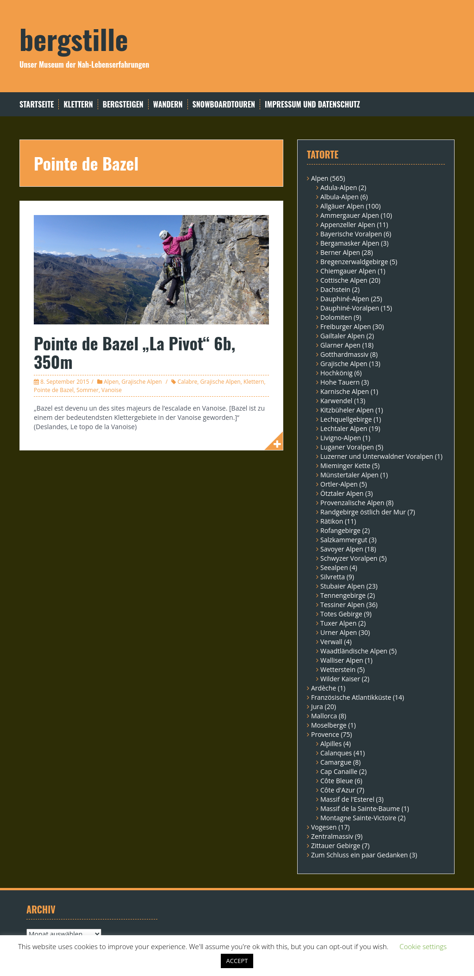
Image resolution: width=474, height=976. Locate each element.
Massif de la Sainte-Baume (360, 808)
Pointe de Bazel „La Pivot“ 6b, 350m (134, 352)
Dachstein (335, 289)
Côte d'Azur (337, 790)
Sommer (87, 390)
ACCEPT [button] (237, 961)
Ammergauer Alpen (349, 215)
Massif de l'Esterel (347, 799)
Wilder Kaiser (340, 678)
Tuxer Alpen (338, 623)
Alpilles (331, 743)
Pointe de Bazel (54, 390)
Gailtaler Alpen (342, 335)
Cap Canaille (338, 771)
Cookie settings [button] (423, 946)
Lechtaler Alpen (343, 428)
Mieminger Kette (345, 465)
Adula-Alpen (338, 187)
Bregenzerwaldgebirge (354, 261)
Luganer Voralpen (347, 447)
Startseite (36, 104)
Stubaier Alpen (342, 586)
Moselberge (329, 725)
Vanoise (111, 390)
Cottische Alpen (344, 280)
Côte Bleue (336, 780)
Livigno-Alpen (340, 437)
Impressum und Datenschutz (312, 104)
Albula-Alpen (339, 196)
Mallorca (324, 715)
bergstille (73, 38)
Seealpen (334, 567)
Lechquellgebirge (346, 419)
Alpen (111, 382)
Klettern (78, 104)
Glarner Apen (340, 345)
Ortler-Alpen (339, 484)
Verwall (331, 641)
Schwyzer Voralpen (348, 558)
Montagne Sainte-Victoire (358, 817)
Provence (325, 734)
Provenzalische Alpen (352, 502)
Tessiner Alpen (342, 604)
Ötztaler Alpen (341, 493)
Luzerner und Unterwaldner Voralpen (376, 456)
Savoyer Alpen (341, 549)
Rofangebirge (340, 530)
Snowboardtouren (224, 104)
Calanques (336, 752)
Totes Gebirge (341, 613)
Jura (317, 706)
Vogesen (324, 827)
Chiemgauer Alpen (348, 270)
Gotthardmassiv (344, 354)
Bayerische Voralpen (351, 233)
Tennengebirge (343, 595)
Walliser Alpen (341, 660)
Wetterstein (338, 669)
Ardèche (323, 688)
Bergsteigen (123, 104)
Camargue (335, 762)
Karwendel (336, 400)
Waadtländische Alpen (353, 650)
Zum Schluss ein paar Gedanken (359, 854)
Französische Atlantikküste (351, 697)
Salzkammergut (343, 539)
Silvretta (332, 576)
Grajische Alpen (142, 382)
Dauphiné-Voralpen (349, 308)
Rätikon (331, 521)
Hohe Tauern (340, 382)
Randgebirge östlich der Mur (363, 511)
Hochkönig (336, 372)
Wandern (168, 104)
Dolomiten (336, 317)
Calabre (187, 382)
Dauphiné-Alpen (344, 298)
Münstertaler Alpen (349, 474)
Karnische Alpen (344, 391)
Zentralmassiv (332, 836)
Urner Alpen (338, 632)
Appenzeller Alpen (347, 224)
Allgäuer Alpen (342, 206)
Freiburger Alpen (345, 326)
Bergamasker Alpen (349, 243)
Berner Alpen (340, 252)
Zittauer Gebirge (335, 845)
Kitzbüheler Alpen (347, 410)
